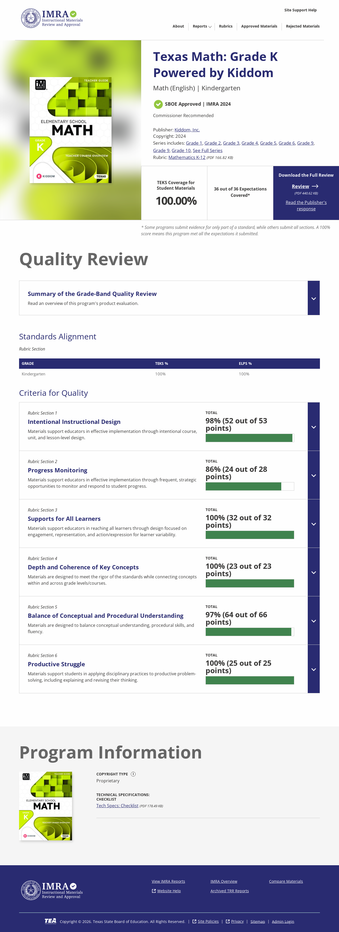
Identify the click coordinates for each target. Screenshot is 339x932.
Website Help (169, 890)
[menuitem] (178, 26)
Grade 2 (212, 143)
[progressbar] (250, 438)
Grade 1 (194, 143)
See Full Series (207, 150)
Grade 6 (287, 143)
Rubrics (226, 26)
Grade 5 (268, 143)
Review (300, 186)
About (178, 26)
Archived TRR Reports (230, 890)
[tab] (169, 298)
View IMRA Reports (168, 881)
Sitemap (258, 921)
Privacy (237, 921)
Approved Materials (261, 27)
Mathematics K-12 (187, 157)
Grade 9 (305, 143)
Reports (200, 26)
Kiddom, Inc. (187, 130)
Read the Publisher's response (306, 205)
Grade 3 (231, 143)
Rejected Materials (305, 27)
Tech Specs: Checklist (117, 806)
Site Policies (208, 921)
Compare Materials (286, 881)
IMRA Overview (224, 881)
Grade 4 (250, 143)
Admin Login (283, 921)
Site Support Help (300, 9)
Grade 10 (181, 150)
